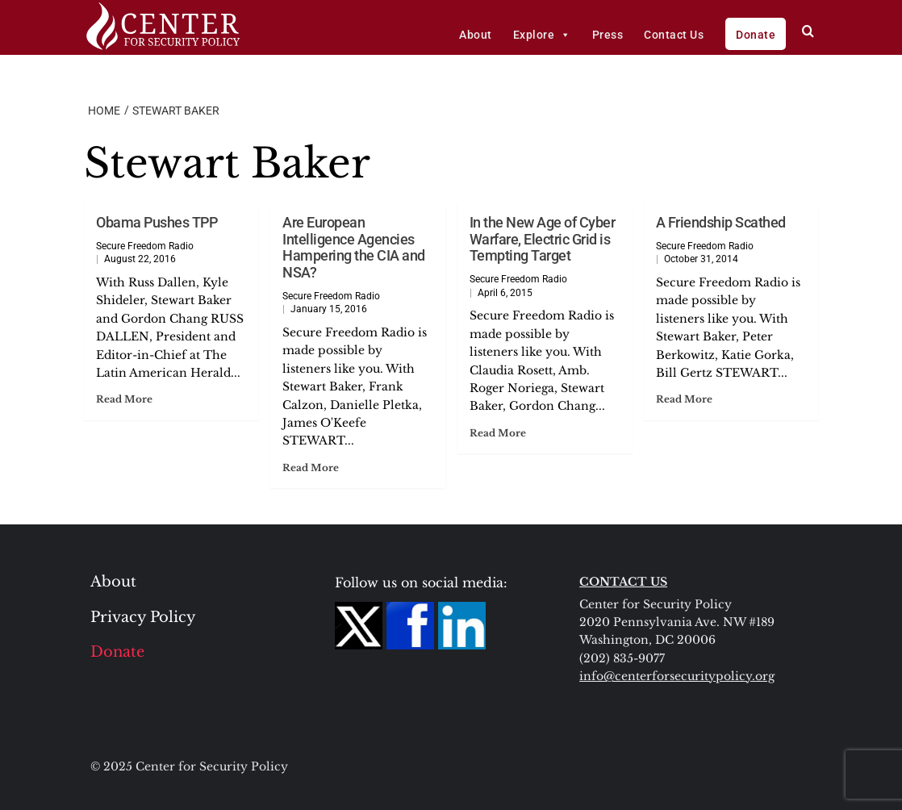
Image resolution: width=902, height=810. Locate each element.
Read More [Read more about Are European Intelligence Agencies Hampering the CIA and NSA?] (310, 467)
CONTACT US (623, 581)
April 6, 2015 (505, 293)
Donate (755, 34)
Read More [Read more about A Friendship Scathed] (684, 399)
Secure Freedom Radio (145, 246)
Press (608, 34)
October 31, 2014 (701, 259)
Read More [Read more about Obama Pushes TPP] (124, 399)
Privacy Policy (143, 617)
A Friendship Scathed (721, 222)
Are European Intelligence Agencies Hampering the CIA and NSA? (353, 247)
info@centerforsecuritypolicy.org (677, 676)
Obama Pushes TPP (156, 222)
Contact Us (674, 34)
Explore (542, 34)
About (475, 34)
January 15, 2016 (328, 309)
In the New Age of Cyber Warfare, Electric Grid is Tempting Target (543, 239)
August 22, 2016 (140, 259)
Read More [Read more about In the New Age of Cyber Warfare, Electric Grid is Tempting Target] (498, 433)
